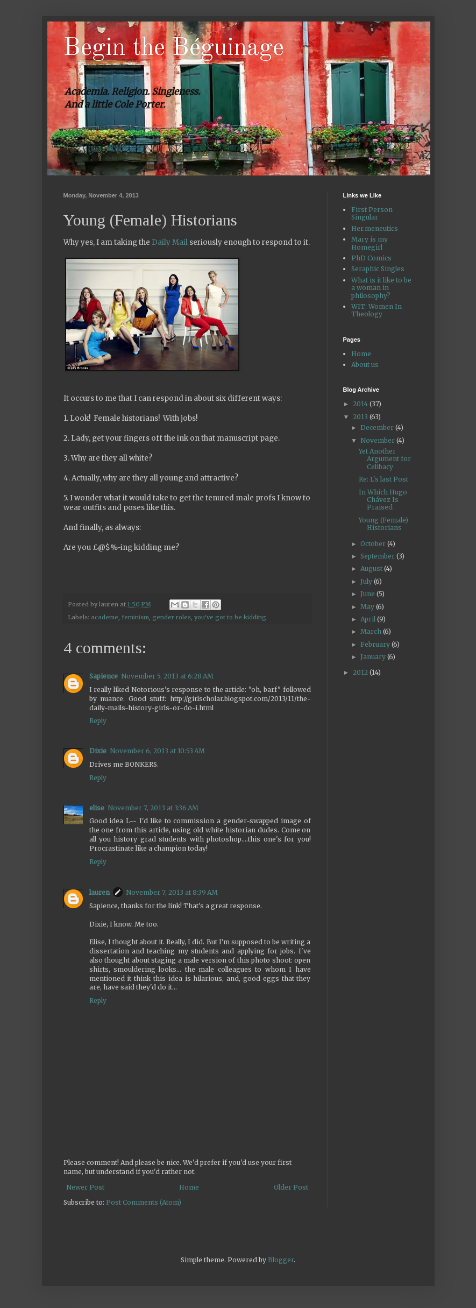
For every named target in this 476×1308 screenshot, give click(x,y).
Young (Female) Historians (383, 524)
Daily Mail (170, 242)
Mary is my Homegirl (369, 243)
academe (104, 617)
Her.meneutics (374, 228)
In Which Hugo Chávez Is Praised (383, 500)
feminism (135, 617)
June (368, 594)
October (373, 544)
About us (365, 364)
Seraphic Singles (377, 269)
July (367, 581)
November (378, 440)
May (368, 607)
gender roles (171, 617)
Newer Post (85, 1187)
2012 (361, 672)
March (371, 631)
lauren (99, 892)
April (368, 619)
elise (96, 808)
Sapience (103, 676)
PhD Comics (371, 258)
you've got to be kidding (230, 617)
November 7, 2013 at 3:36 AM (153, 808)
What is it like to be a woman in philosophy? (381, 288)
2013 (361, 417)
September (378, 556)
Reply (97, 721)
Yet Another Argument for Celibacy (385, 459)
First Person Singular (372, 213)
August (372, 568)
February (376, 644)
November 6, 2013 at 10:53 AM (157, 751)
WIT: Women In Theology (376, 310)
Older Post (291, 1187)
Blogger (281, 1260)
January (373, 657)
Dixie (97, 751)
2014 (361, 404)
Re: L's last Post (383, 479)
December (377, 427)
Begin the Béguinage (173, 48)
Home (189, 1187)
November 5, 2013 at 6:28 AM (167, 676)
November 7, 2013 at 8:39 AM (172, 892)
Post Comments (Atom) (143, 1202)
